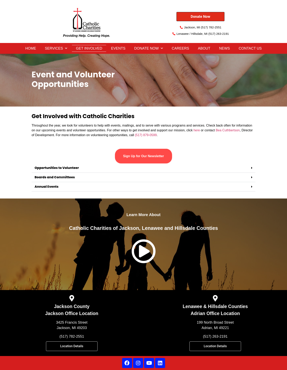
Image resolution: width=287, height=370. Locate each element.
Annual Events (47, 186)
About (204, 48)
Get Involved (89, 48)
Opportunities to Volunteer (57, 168)
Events (118, 48)
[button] (143, 168)
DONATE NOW (148, 48)
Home (30, 48)
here (196, 130)
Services (56, 48)
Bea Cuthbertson (228, 130)
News (224, 48)
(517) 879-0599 (146, 135)
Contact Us (250, 48)
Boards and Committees (55, 177)
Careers (180, 48)
